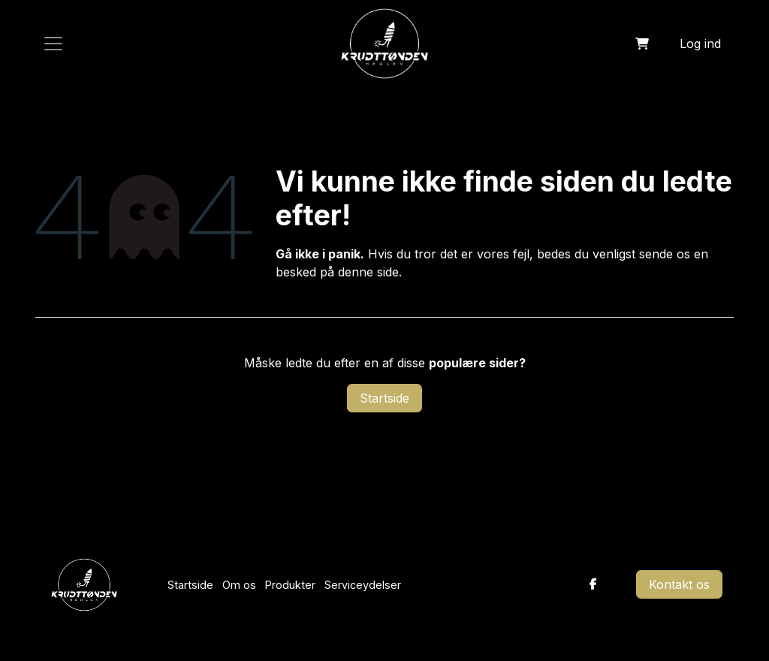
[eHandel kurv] (642, 43)
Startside (384, 398)
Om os (239, 584)
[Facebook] (593, 584)
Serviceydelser (362, 584)
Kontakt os (679, 584)
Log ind (700, 43)
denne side (368, 271)
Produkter (290, 584)
